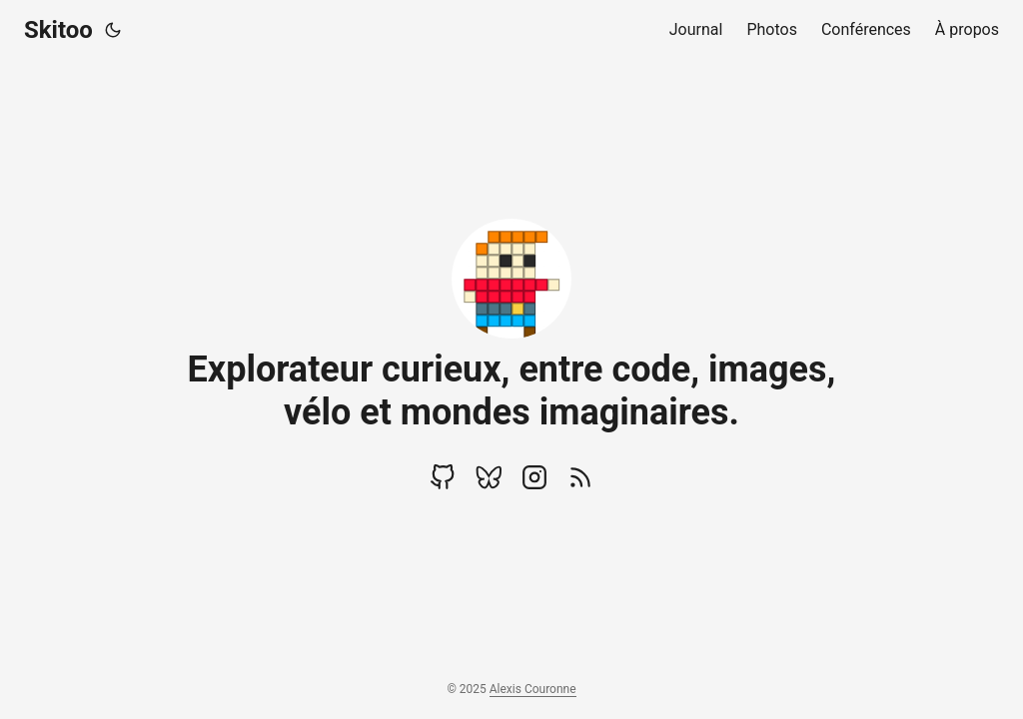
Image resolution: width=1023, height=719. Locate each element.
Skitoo (58, 30)
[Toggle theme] (113, 30)
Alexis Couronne (533, 689)
